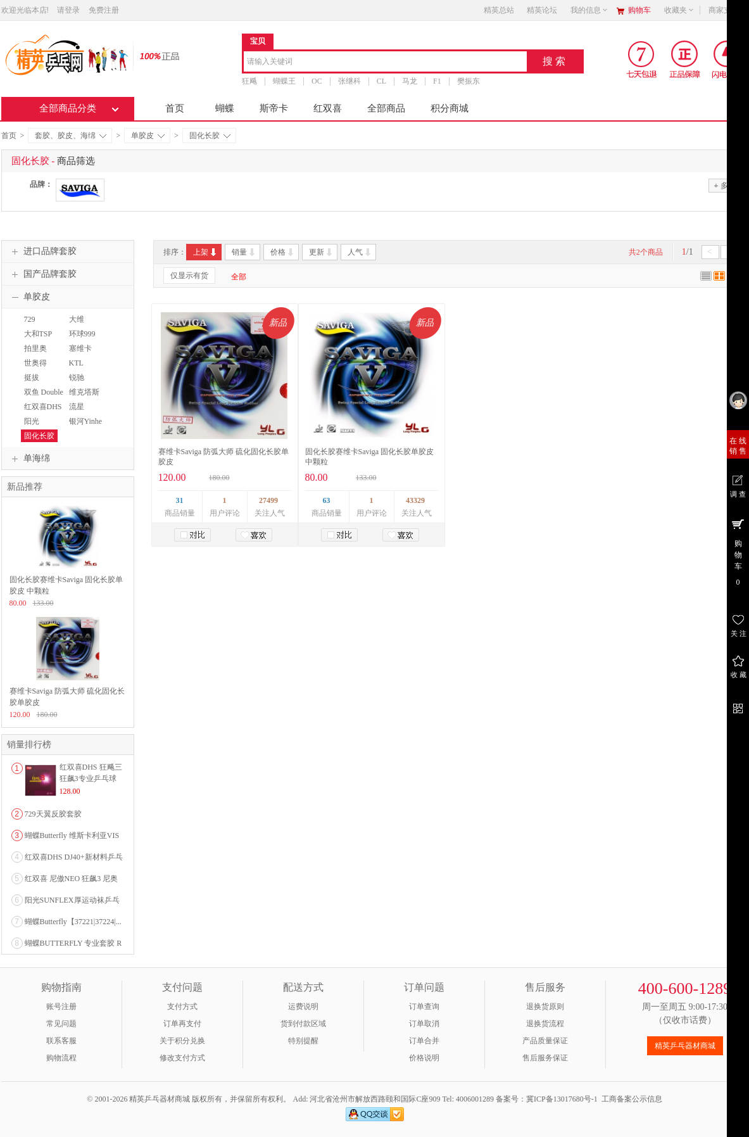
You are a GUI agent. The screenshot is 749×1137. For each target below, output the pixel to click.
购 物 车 (738, 552)
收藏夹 (679, 10)
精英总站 (499, 10)
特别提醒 (303, 1040)
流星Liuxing (78, 412)
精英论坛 (542, 10)
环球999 (82, 333)
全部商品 (386, 108)
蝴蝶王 (284, 81)
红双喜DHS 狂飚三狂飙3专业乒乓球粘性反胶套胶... (91, 778)
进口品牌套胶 (42, 251)
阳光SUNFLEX (38, 427)
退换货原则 (545, 1006)
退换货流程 (545, 1023)
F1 (437, 81)
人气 (360, 252)
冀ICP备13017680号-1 (562, 1099)
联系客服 (61, 1040)
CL (381, 81)
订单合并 (424, 1040)
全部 (238, 276)
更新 (321, 252)
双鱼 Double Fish (42, 398)
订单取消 (424, 1023)
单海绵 (29, 459)
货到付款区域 (303, 1023)
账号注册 (61, 1006)
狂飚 (249, 81)
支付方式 (182, 1006)
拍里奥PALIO (34, 354)
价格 (282, 252)
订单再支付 (182, 1023)
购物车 (639, 10)
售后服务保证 (545, 1057)
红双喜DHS (43, 406)
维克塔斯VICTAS (82, 398)
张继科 (348, 81)
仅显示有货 (189, 275)
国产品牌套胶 (42, 274)
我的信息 (589, 10)
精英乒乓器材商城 (685, 1045)
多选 (724, 185)
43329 (415, 500)
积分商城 (450, 108)
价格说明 (424, 1057)
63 (326, 500)
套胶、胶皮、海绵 (70, 135)
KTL (76, 363)
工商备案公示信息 (631, 1099)
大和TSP (38, 333)
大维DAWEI (78, 325)
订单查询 (424, 1006)
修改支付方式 (182, 1057)
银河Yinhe (86, 421)
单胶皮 (148, 135)
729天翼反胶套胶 (53, 814)
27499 (268, 500)
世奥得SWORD (34, 369)
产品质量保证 (545, 1040)
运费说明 (303, 1006)
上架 (205, 252)
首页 (174, 108)
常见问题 (61, 1023)
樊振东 (467, 81)
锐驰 (76, 377)
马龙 (409, 81)
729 (29, 319)
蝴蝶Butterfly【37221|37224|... (73, 921)
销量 (244, 252)
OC (317, 81)
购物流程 (61, 1057)
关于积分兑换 (182, 1040)
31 (180, 500)
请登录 (68, 10)
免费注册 (104, 10)
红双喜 (327, 108)
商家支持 (727, 10)
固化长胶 (209, 135)
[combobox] (385, 62)
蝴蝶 (224, 108)
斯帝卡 (274, 108)
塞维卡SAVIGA (80, 354)
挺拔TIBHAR (35, 383)
